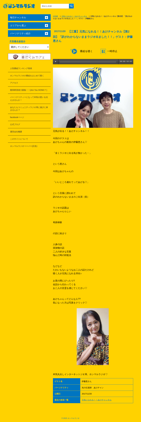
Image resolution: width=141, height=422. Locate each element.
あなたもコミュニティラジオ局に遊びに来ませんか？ (29, 108)
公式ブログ (15, 124)
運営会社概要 (16, 132)
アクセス (14, 83)
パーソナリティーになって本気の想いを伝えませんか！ (29, 98)
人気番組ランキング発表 (21, 68)
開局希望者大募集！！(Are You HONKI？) (28, 90)
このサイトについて (19, 139)
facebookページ (17, 117)
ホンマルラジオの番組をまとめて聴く (27, 75)
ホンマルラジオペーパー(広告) (23, 146)
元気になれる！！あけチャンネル (74, 16)
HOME (55, 16)
